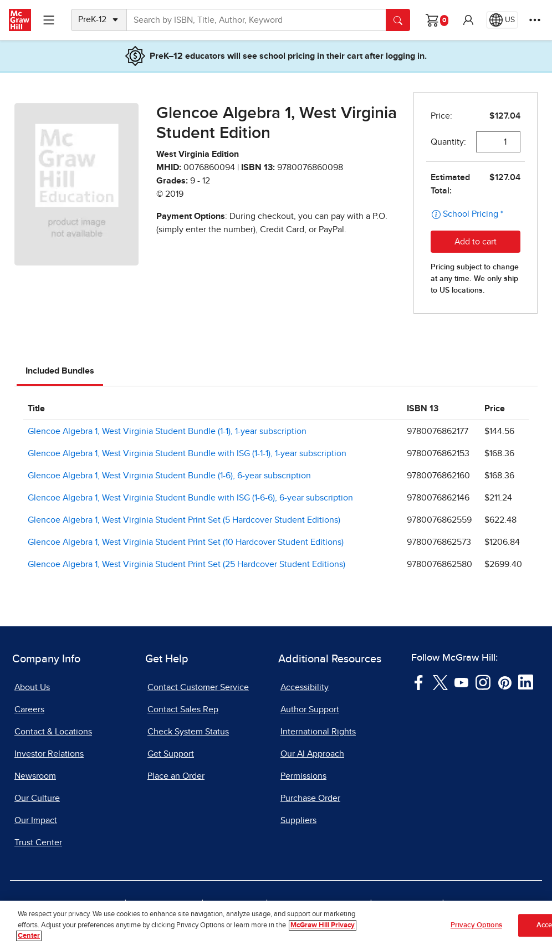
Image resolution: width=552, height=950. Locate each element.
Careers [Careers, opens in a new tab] (29, 709)
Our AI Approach (312, 753)
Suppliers (298, 820)
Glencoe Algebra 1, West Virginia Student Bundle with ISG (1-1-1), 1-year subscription (187, 453)
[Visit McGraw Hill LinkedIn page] (525, 681)
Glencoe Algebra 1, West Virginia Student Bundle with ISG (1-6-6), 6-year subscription (190, 497)
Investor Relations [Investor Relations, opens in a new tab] (49, 753)
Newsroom (35, 776)
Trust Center (38, 842)
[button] (468, 20)
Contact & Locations (53, 731)
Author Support (309, 709)
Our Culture (37, 798)
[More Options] (535, 20)
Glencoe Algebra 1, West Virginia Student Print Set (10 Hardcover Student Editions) (186, 542)
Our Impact (35, 820)
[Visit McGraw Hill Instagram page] (483, 681)
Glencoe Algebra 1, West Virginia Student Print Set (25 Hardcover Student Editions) (186, 564)
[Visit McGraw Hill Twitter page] (440, 681)
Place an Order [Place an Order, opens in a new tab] (176, 776)
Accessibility (304, 687)
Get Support (170, 753)
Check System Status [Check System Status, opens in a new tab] (188, 731)
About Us (32, 687)
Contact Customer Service (198, 687)
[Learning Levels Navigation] (49, 20)
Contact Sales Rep (182, 709)
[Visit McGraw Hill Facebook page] (418, 681)
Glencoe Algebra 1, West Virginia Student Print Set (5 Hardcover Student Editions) (184, 519)
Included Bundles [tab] (59, 370)
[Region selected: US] (502, 20)
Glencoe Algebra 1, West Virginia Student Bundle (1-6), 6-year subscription (169, 475)
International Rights (318, 731)
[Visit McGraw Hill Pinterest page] (504, 681)
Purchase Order (310, 798)
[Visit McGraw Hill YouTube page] (461, 681)
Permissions (303, 776)
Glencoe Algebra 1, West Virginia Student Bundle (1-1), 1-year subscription (167, 431)
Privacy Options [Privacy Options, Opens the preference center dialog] (476, 927)
